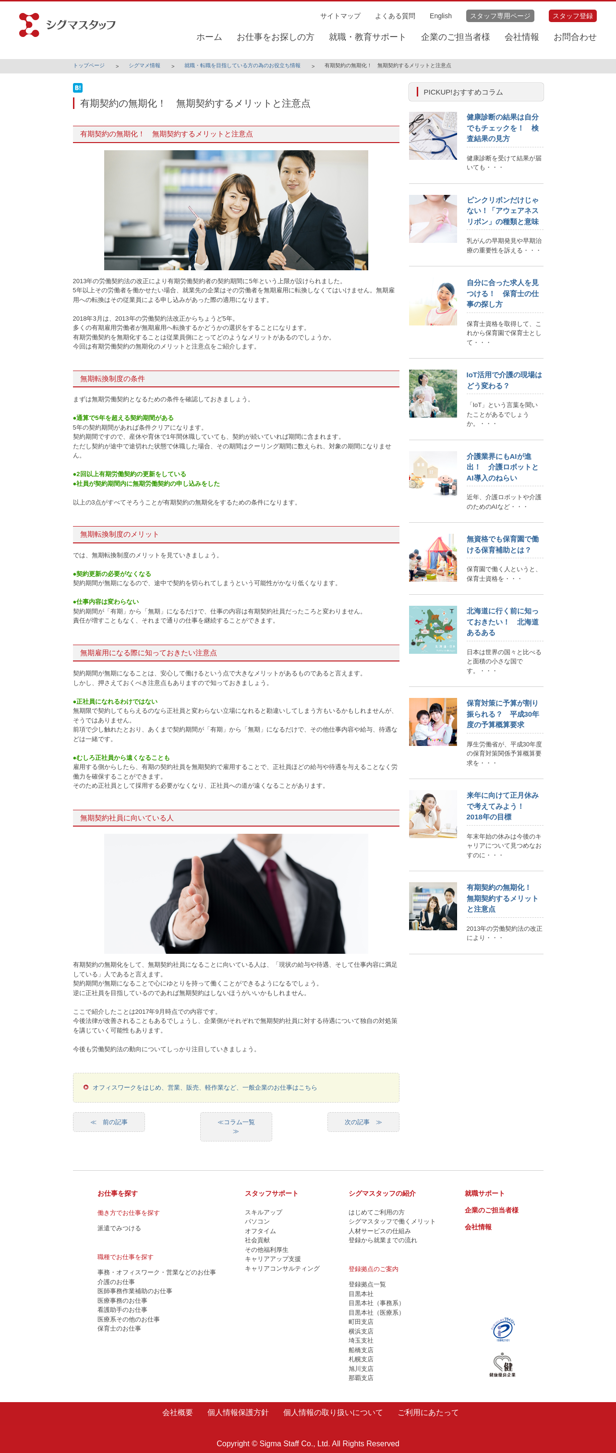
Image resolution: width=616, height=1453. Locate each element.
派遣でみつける (119, 1228)
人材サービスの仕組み (380, 1231)
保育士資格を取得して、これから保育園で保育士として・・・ (504, 333)
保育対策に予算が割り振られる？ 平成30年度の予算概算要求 (503, 714)
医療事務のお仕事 (122, 1300)
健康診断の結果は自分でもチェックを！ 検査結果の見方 (503, 128)
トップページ (89, 65)
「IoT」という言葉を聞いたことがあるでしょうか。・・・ (502, 414)
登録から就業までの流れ (383, 1240)
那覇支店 (361, 1377)
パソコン (257, 1221)
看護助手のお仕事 (122, 1309)
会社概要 (177, 1412)
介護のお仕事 (116, 1281)
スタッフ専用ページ (500, 16)
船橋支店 (361, 1350)
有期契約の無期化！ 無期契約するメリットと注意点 (503, 898)
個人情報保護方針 (238, 1412)
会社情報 (522, 37)
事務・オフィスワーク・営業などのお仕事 (156, 1272)
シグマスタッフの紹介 (382, 1193)
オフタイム (260, 1231)
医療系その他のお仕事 (128, 1319)
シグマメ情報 (144, 65)
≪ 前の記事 (109, 1122)
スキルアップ (263, 1212)
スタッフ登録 (573, 16)
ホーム (209, 37)
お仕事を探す (117, 1193)
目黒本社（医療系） (377, 1312)
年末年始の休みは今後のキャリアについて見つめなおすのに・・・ (504, 846)
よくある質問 (395, 16)
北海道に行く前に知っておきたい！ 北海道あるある (503, 621)
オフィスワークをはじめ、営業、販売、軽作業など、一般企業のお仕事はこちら (205, 1087)
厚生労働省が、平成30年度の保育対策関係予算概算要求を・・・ (504, 754)
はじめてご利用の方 (377, 1212)
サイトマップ (340, 16)
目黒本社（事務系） (377, 1303)
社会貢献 (257, 1240)
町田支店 (361, 1321)
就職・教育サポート (368, 37)
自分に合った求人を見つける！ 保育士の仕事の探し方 (503, 293)
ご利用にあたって (428, 1412)
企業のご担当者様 (455, 37)
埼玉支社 (361, 1340)
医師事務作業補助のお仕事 (134, 1291)
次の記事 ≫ (363, 1122)
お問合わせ (575, 37)
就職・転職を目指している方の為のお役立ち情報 (242, 65)
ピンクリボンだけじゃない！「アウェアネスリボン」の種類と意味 (503, 211)
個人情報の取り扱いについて (333, 1412)
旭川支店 (361, 1368)
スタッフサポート (272, 1193)
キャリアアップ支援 (273, 1258)
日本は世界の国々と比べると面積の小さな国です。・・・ (504, 661)
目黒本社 (361, 1293)
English (441, 16)
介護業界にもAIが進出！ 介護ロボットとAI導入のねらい (503, 467)
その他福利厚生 (267, 1249)
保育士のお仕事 (119, 1328)
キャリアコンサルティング (282, 1268)
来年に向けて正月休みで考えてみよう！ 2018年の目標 (503, 806)
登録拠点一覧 (367, 1284)
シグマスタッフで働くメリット (392, 1221)
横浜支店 (361, 1331)
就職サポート (485, 1193)
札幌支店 (361, 1359)
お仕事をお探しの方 (275, 37)
